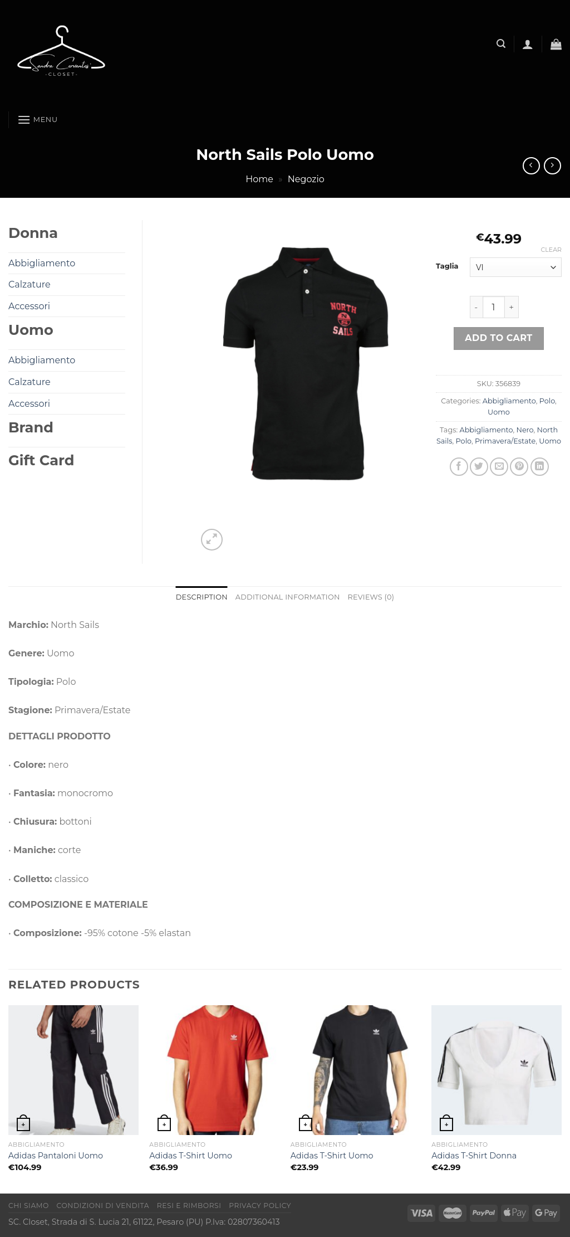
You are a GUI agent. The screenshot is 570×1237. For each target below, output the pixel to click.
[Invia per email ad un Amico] (499, 466)
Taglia (447, 266)
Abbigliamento (509, 401)
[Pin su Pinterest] (519, 466)
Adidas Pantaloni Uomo (55, 1156)
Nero (524, 430)
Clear (551, 250)
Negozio (306, 179)
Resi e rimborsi (189, 1205)
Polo (547, 401)
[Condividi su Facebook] (459, 466)
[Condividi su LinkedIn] (539, 466)
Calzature (29, 284)
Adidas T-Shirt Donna (474, 1156)
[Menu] (37, 119)
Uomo (499, 412)
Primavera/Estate (505, 441)
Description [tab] (202, 597)
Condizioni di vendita (103, 1205)
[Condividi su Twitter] (479, 466)
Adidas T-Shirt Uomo (190, 1156)
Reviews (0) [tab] (371, 597)
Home (259, 179)
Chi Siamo (28, 1205)
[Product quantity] (494, 307)
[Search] (501, 44)
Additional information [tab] (287, 597)
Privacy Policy (260, 1205)
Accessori (29, 306)
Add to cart (498, 338)
